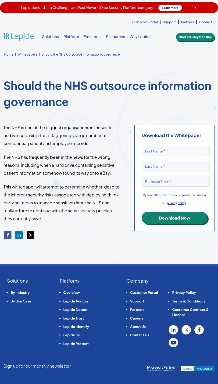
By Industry (20, 292)
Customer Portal (145, 22)
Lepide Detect (75, 309)
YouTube (173, 342)
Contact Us (139, 335)
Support (169, 22)
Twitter (186, 329)
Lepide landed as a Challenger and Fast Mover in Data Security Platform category (101, 7)
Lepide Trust (73, 318)
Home (9, 54)
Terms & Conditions (188, 301)
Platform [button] (71, 36)
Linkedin (173, 329)
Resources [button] (115, 36)
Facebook (199, 329)
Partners (187, 22)
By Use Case (21, 301)
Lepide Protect (76, 343)
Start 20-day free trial (197, 37)
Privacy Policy (184, 292)
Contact (205, 22)
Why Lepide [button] (140, 36)
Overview (71, 292)
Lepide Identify (76, 326)
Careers (136, 318)
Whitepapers (28, 54)
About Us (138, 326)
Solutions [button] (50, 36)
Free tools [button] (92, 36)
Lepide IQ (71, 335)
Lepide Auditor (76, 301)
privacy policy (176, 203)
